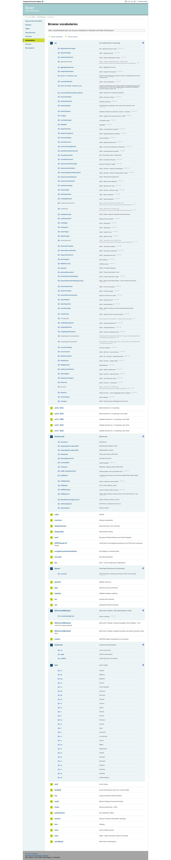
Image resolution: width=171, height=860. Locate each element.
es (61, 707)
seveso (57, 819)
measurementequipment (69, 177)
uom (56, 830)
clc (61, 650)
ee (61, 699)
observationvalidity (67, 246)
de (61, 691)
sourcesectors (65, 351)
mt (61, 744)
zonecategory (65, 397)
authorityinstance (66, 101)
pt (61, 757)
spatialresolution (66, 356)
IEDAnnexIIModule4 (63, 631)
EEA (34, 1)
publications (60, 813)
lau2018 (58, 790)
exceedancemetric (67, 155)
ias (56, 599)
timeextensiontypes (67, 378)
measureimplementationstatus (71, 172)
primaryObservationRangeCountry (72, 281)
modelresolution (66, 218)
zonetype (64, 401)
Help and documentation (33, 21)
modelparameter (66, 214)
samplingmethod (66, 327)
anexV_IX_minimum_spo (69, 76)
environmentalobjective (68, 146)
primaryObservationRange (69, 276)
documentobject (66, 137)
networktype (65, 232)
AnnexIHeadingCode (67, 616)
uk (61, 777)
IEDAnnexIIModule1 (63, 611)
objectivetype (65, 236)
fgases (57, 568)
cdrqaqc (63, 115)
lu (61, 736)
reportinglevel (65, 299)
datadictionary (60, 526)
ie (61, 724)
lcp (56, 796)
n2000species (65, 494)
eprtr (56, 537)
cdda (57, 514)
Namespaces (29, 48)
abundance (64, 442)
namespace (64, 227)
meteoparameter (66, 194)
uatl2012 (63, 658)
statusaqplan (65, 373)
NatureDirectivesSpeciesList (70, 499)
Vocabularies (30, 40)
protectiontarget (66, 291)
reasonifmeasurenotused (69, 295)
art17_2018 (59, 431)
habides (58, 593)
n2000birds (64, 475)
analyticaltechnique (67, 71)
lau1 (56, 665)
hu (61, 720)
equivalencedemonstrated (69, 151)
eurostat (58, 557)
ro (61, 761)
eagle (62, 654)
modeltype (64, 223)
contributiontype (66, 120)
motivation (64, 467)
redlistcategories (66, 504)
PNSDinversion (66, 263)
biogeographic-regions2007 (70, 446)
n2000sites (64, 485)
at (61, 670)
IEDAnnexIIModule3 (63, 623)
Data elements (30, 32)
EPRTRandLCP (61, 543)
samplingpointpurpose (68, 331)
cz (61, 687)
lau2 (56, 784)
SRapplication (65, 365)
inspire (57, 639)
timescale (64, 382)
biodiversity (59, 436)
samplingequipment (67, 323)
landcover (59, 645)
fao (56, 563)
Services (28, 44)
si (61, 769)
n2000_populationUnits (68, 471)
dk (61, 695)
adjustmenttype (66, 53)
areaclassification (66, 81)
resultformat (65, 314)
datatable (64, 124)
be (61, 674)
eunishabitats (65, 462)
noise (57, 807)
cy (61, 683)
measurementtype (67, 185)
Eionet (34, 17)
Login (128, 1)
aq (56, 43)
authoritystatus (66, 111)
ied (56, 605)
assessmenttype (66, 97)
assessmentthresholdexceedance (72, 93)
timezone (64, 392)
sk (61, 773)
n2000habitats (65, 481)
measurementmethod (68, 181)
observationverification (68, 250)
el (61, 703)
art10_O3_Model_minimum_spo (71, 86)
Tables (27, 29)
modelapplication (66, 199)
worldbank (59, 841)
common (58, 520)
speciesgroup (65, 508)
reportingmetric (66, 304)
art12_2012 (59, 408)
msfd (57, 801)
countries (64, 574)
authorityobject (66, 105)
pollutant (63, 268)
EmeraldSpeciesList (67, 458)
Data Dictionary (41, 17)
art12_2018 (59, 414)
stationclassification (67, 369)
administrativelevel (67, 57)
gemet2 (58, 582)
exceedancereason (67, 159)
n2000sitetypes (66, 489)
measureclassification (68, 168)
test (56, 824)
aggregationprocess (67, 67)
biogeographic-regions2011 (70, 450)
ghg (56, 588)
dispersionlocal (66, 129)
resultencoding (66, 308)
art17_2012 (59, 425)
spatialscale (64, 360)
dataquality (64, 454)
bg (61, 679)
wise (56, 836)
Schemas (28, 36)
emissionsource (66, 142)
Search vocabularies (57, 36)
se (61, 765)
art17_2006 (59, 419)
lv (61, 740)
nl (61, 749)
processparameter (67, 286)
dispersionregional (67, 133)
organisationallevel (67, 255)
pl (61, 753)
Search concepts (72, 36)
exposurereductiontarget (69, 164)
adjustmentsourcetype (68, 48)
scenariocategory (66, 347)
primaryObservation (67, 272)
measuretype (65, 190)
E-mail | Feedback (31, 853)
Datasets (28, 25)
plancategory (65, 259)
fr (61, 716)
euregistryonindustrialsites (66, 551)
